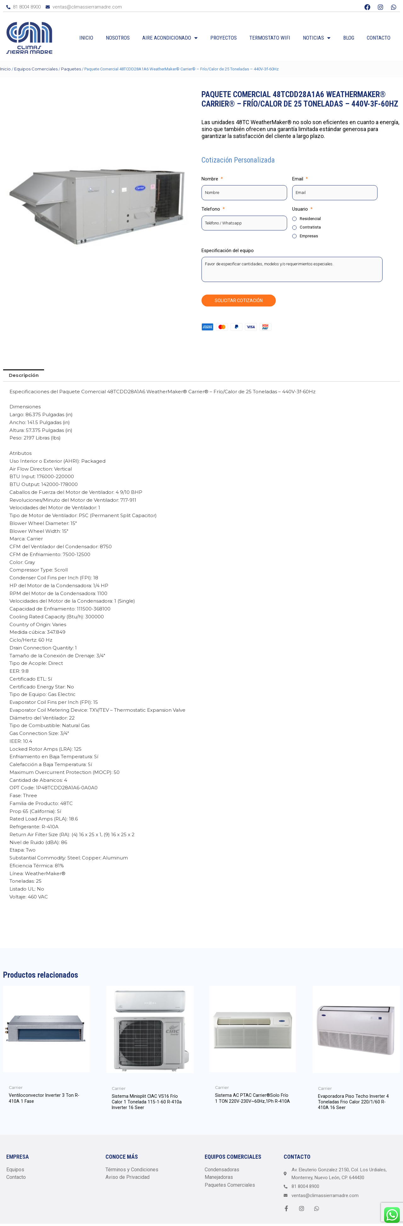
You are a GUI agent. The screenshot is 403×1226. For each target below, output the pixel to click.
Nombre (212, 179)
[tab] (24, 376)
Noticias (317, 38)
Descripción (24, 376)
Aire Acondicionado (170, 38)
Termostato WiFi (269, 38)
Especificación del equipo (228, 251)
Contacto (378, 38)
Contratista (310, 227)
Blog (348, 38)
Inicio (86, 38)
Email (300, 179)
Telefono (213, 209)
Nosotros (118, 38)
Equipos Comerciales (36, 69)
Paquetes (71, 69)
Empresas (309, 236)
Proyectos (223, 38)
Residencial (310, 219)
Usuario (302, 209)
